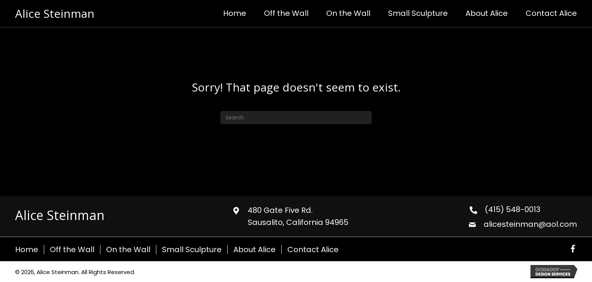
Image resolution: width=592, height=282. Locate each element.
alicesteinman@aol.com (530, 224)
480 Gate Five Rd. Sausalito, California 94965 (298, 216)
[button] (573, 249)
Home (26, 249)
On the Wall (128, 249)
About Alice (254, 249)
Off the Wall (72, 249)
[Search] (296, 117)
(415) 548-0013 (512, 209)
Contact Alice (313, 249)
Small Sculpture (192, 249)
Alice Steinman (54, 13)
